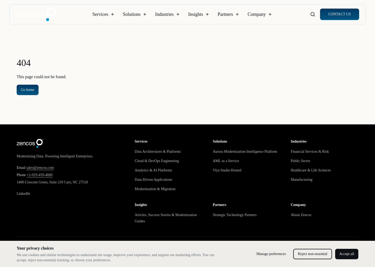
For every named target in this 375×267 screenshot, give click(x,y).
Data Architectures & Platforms (158, 151)
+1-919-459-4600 (40, 175)
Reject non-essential (312, 254)
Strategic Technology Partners (235, 215)
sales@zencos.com (40, 168)
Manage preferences (271, 254)
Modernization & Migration (155, 189)
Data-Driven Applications (153, 180)
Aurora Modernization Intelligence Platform (245, 151)
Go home (27, 90)
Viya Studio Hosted (227, 170)
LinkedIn (23, 194)
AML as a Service (226, 161)
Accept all (346, 254)
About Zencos (301, 215)
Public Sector (300, 161)
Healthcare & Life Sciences (311, 170)
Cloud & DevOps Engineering (157, 161)
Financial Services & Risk (310, 151)
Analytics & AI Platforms (153, 170)
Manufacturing (301, 180)
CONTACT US (339, 14)
